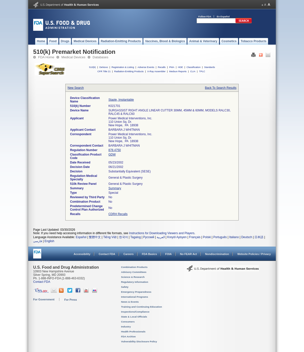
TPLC (202, 71)
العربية (161, 237)
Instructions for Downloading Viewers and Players (161, 233)
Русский (148, 237)
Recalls (161, 67)
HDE (180, 67)
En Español (223, 16)
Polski (207, 237)
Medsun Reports (177, 71)
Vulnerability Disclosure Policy (139, 341)
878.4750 (114, 150)
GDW (112, 154)
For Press (70, 299)
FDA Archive (128, 336)
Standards (209, 67)
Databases (100, 57)
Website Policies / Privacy (254, 254)
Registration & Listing (123, 67)
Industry (126, 326)
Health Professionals (133, 331)
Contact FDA (107, 254)
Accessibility (82, 254)
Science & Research (133, 277)
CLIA (192, 71)
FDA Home (46, 57)
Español (81, 237)
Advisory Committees (133, 272)
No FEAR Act (188, 254)
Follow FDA (204, 16)
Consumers (128, 321)
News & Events (130, 301)
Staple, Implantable (121, 99)
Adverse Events (146, 67)
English (49, 241)
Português (220, 237)
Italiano (234, 237)
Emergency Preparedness (136, 291)
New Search (76, 88)
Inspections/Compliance (135, 311)
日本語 (258, 237)
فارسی (37, 241)
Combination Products (134, 267)
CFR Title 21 (103, 71)
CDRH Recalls (117, 214)
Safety (124, 287)
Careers (129, 254)
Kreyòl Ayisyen (177, 237)
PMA (171, 67)
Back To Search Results (220, 88)
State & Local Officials (134, 316)
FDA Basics (149, 254)
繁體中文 (95, 237)
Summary (114, 188)
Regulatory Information (134, 282)
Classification (193, 67)
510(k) (92, 67)
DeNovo (103, 67)
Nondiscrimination (217, 254)
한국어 (123, 237)
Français (195, 237)
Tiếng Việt (110, 237)
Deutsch (246, 237)
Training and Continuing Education (141, 306)
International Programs (134, 296)
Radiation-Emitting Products (129, 71)
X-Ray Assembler (156, 71)
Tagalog (135, 237)
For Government (43, 299)
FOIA (168, 254)
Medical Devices (73, 57)
